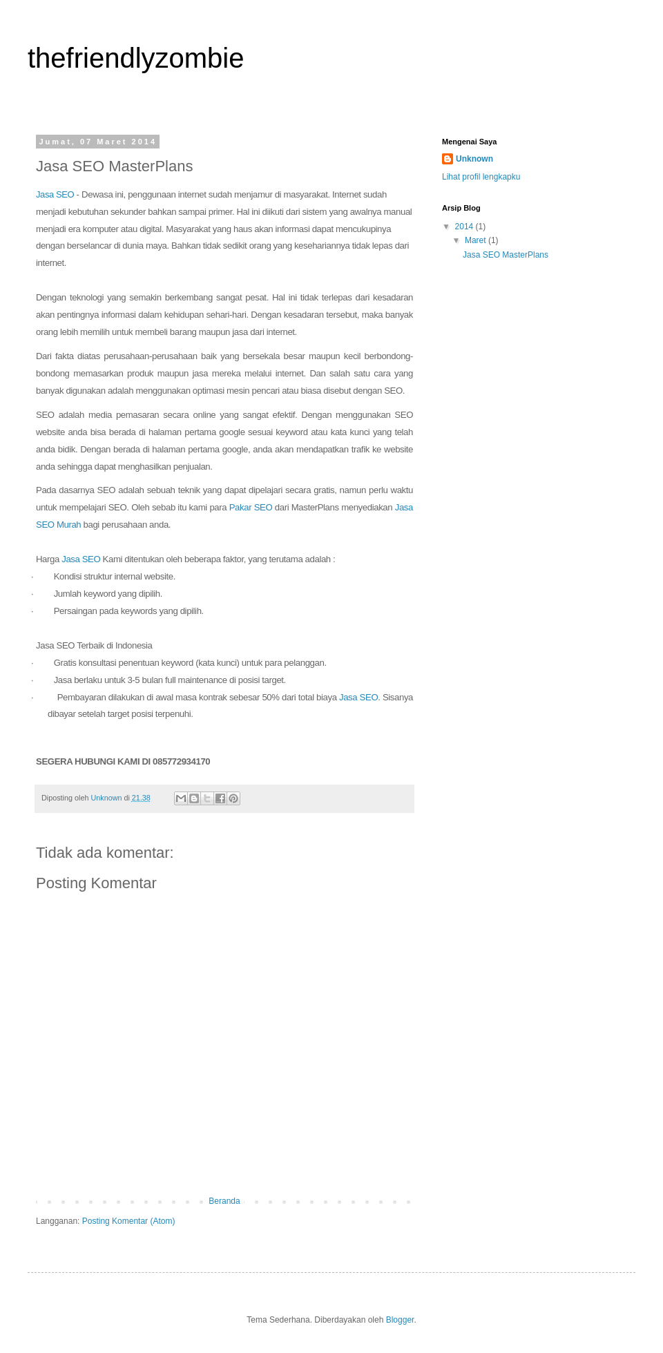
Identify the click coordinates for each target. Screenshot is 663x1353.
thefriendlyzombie (136, 58)
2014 (465, 226)
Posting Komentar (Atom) (128, 1221)
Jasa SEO (55, 194)
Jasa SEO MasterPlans (505, 255)
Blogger (400, 1320)
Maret (476, 240)
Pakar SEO (251, 507)
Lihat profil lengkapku (481, 177)
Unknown (474, 159)
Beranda (224, 1201)
